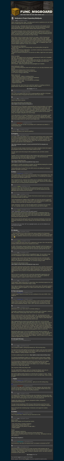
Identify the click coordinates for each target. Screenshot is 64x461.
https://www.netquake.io (17, 437)
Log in (43, 14)
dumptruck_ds (20, 173)
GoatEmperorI (19, 123)
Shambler (19, 340)
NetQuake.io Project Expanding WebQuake (28, 18)
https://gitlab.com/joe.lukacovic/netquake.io (21, 104)
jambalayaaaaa (20, 441)
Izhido (18, 231)
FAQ (30, 14)
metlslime (18, 91)
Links (33, 14)
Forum (24, 14)
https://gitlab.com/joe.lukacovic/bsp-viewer (40, 355)
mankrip (18, 186)
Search (36, 14)
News (22, 14)
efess (17, 20)
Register (39, 14)
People (27, 14)
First (27, 88)
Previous (30, 88)
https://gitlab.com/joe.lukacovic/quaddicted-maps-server (25, 161)
